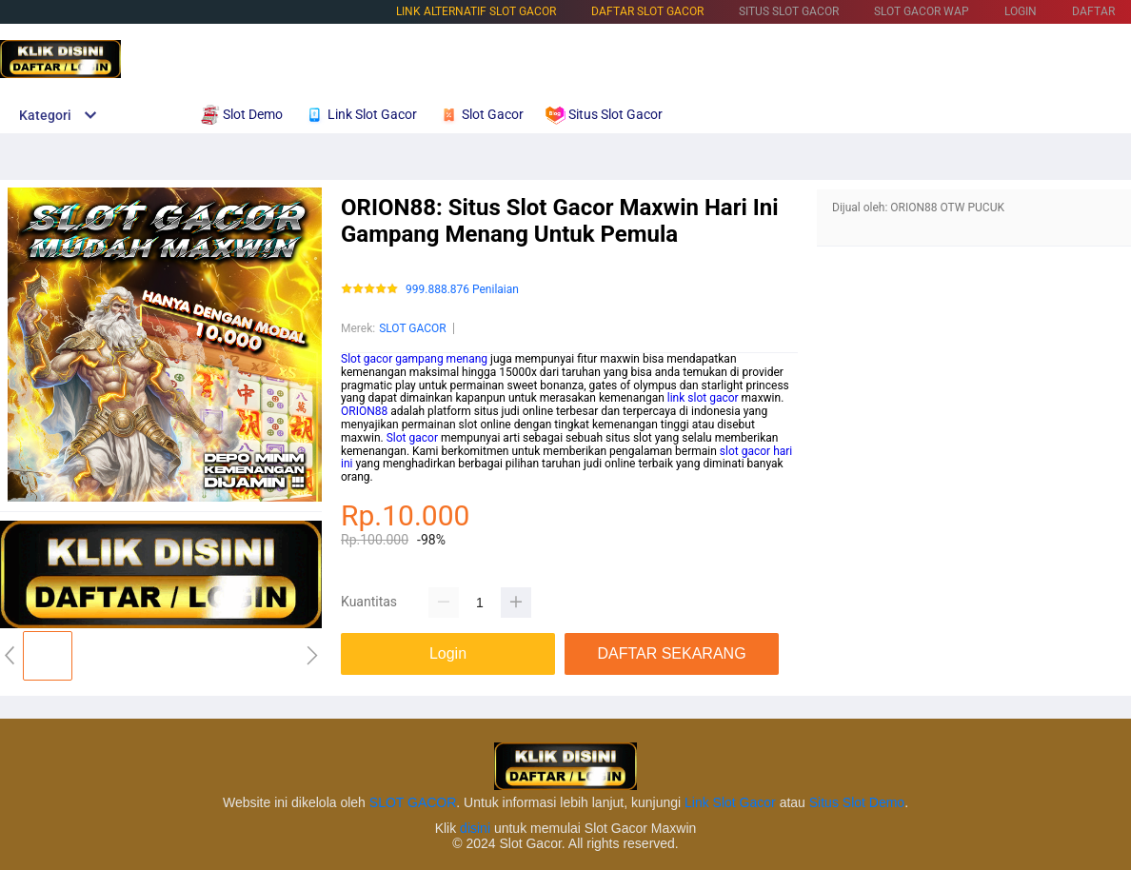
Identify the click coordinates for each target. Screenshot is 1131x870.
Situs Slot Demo (856, 802)
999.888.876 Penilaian (462, 290)
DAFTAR (1093, 11)
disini (475, 828)
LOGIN (1020, 11)
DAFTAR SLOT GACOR (647, 11)
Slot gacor (412, 438)
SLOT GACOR (412, 328)
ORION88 (364, 411)
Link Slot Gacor (730, 802)
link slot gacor (703, 398)
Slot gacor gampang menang (414, 359)
